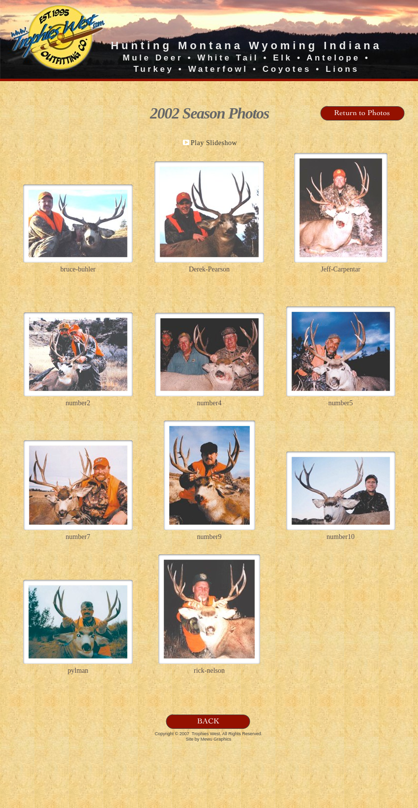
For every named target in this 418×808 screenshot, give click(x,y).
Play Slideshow (214, 143)
